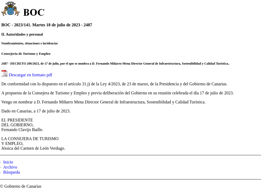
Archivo (10, 167)
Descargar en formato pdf (30, 75)
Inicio (8, 162)
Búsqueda (11, 172)
